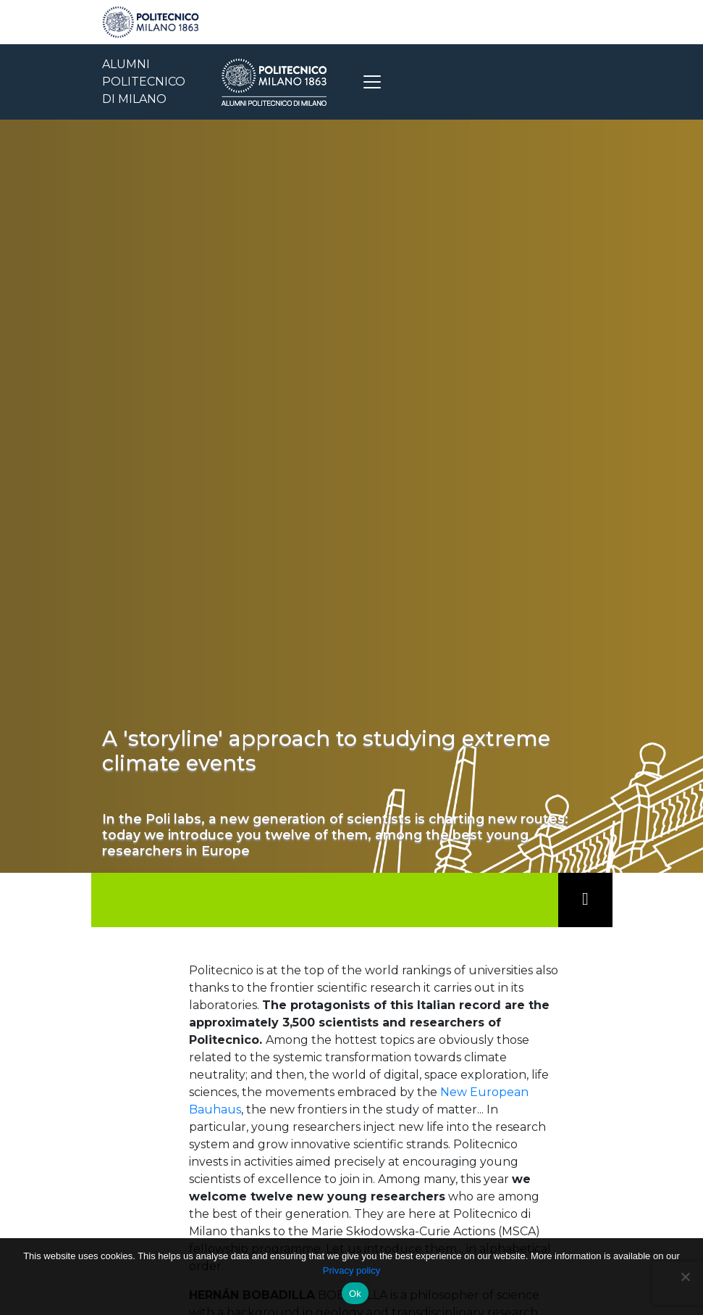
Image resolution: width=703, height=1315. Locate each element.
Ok (355, 1293)
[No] (685, 1276)
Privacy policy (351, 1270)
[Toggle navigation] (372, 81)
